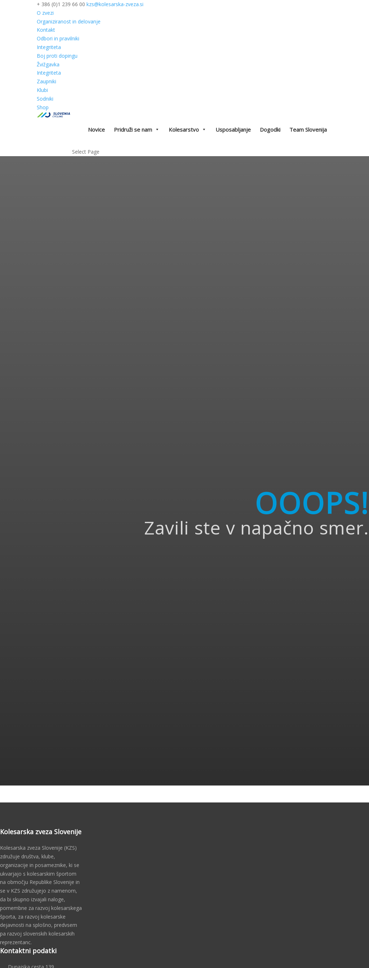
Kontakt (46, 29)
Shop (43, 107)
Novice (96, 129)
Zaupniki (46, 81)
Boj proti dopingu (57, 55)
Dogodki (270, 129)
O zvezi (45, 12)
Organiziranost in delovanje (69, 21)
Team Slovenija (308, 129)
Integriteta (49, 47)
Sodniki (45, 98)
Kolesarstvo (187, 129)
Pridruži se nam (137, 129)
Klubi (42, 90)
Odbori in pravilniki (58, 38)
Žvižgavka (48, 64)
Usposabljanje (233, 129)
